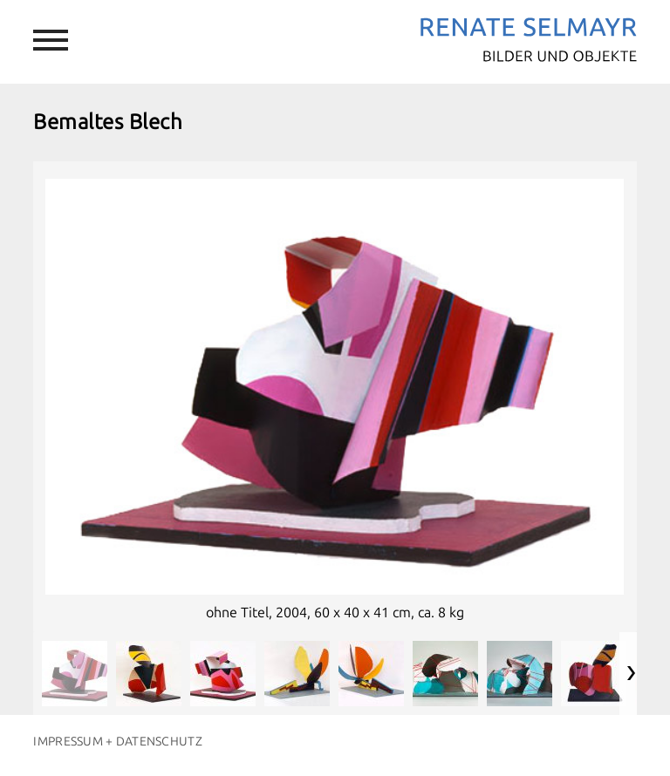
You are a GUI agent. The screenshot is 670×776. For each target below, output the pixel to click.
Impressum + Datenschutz (117, 741)
